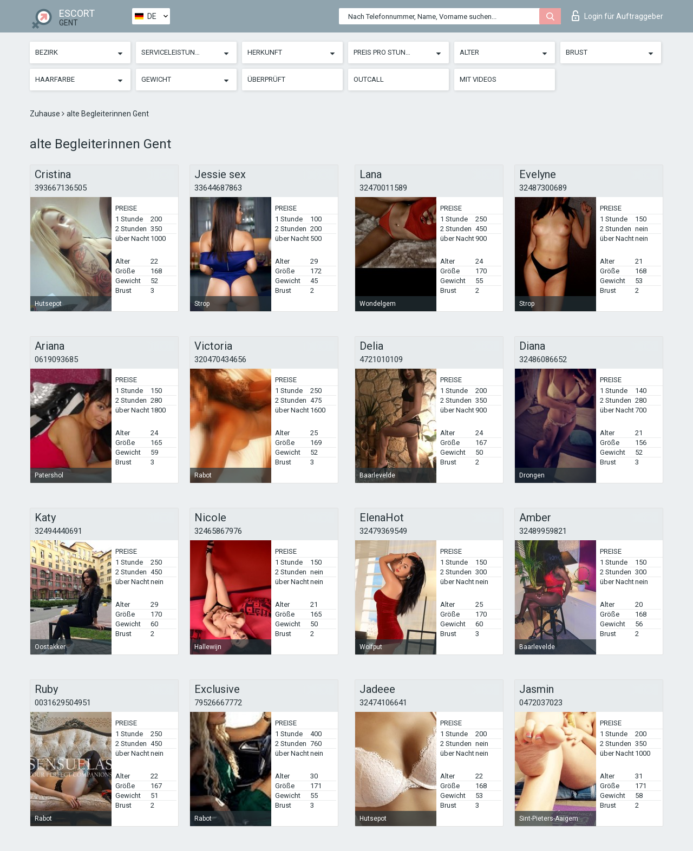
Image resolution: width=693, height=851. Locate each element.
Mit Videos (478, 79)
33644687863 (218, 188)
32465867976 (218, 531)
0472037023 (541, 703)
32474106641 (383, 703)
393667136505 (61, 188)
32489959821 (543, 531)
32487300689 (543, 188)
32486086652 (543, 359)
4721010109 (381, 359)
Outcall (369, 79)
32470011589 (383, 188)
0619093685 (56, 359)
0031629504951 (63, 703)
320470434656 (220, 359)
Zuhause (46, 113)
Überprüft (266, 79)
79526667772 (218, 703)
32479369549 (383, 531)
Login (617, 16)
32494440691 (58, 531)
